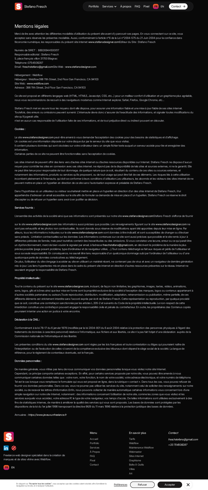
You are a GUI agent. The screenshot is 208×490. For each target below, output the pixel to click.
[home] (31, 6)
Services (107, 6)
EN (12, 467)
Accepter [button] (170, 484)
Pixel (146, 6)
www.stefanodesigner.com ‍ (137, 216)
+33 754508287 (177, 444)
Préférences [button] (120, 484)
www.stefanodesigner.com (103, 42)
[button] (109, 6)
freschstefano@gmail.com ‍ (38, 66)
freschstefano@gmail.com (118, 245)
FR (6, 467)
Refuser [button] (142, 484)
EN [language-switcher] (162, 6)
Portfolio (94, 6)
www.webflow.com (38, 83)
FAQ (137, 6)
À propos (125, 6)
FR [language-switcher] (155, 6)
